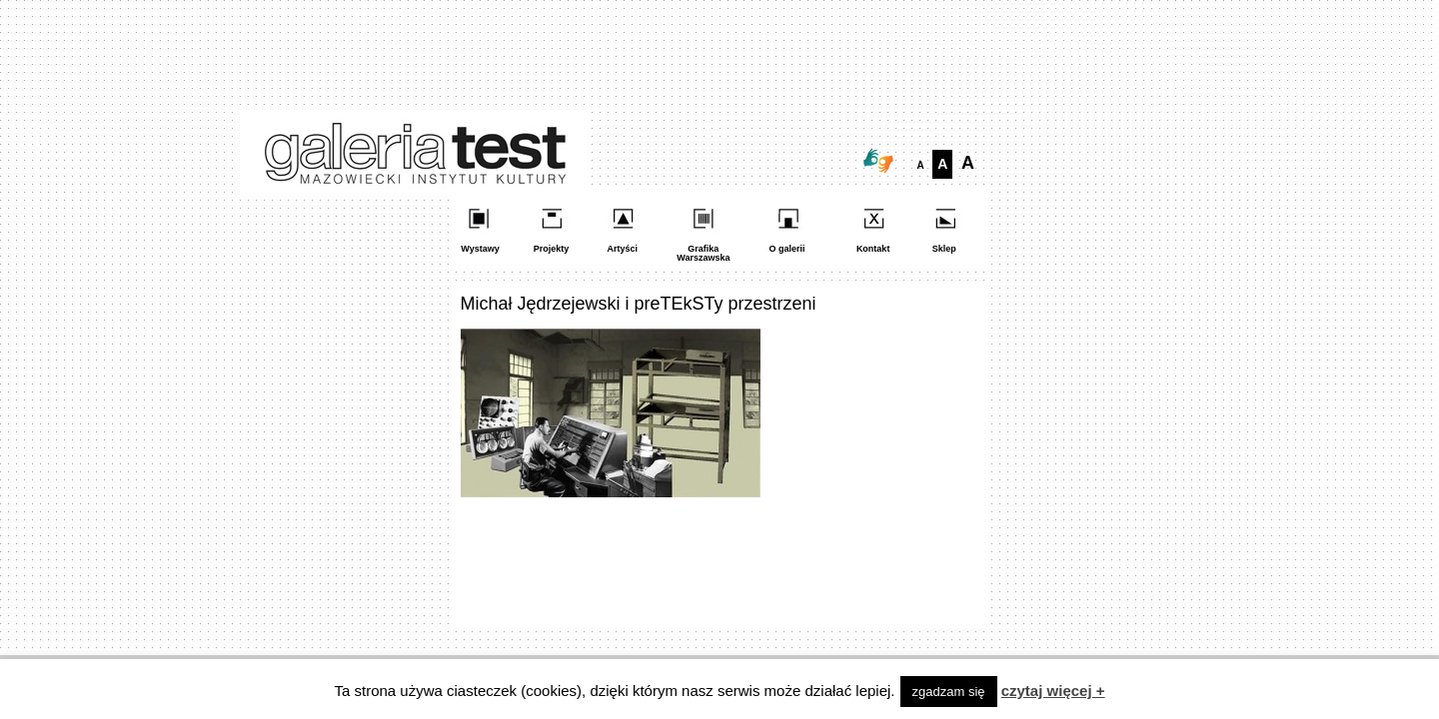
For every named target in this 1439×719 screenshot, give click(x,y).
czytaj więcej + (1053, 690)
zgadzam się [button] (948, 691)
